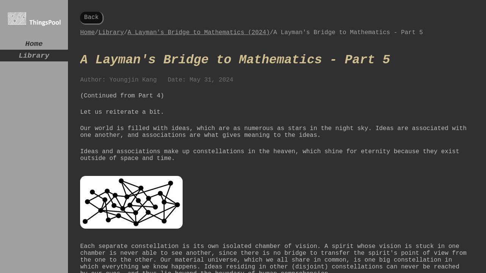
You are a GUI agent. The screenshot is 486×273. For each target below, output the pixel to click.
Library (34, 58)
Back (91, 18)
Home (34, 45)
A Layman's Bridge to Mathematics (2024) (199, 35)
